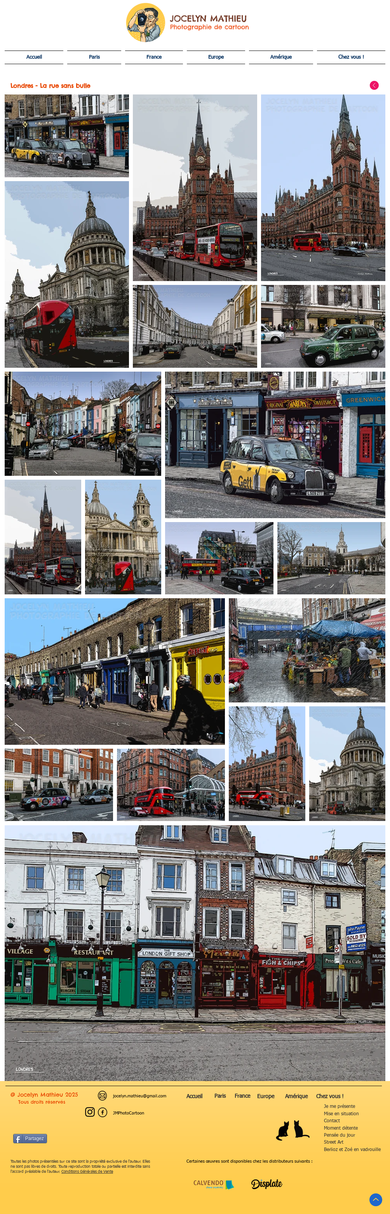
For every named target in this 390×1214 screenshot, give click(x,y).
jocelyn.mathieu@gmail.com (139, 1096)
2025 (71, 1094)
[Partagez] (30, 1138)
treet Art (329, 1142)
